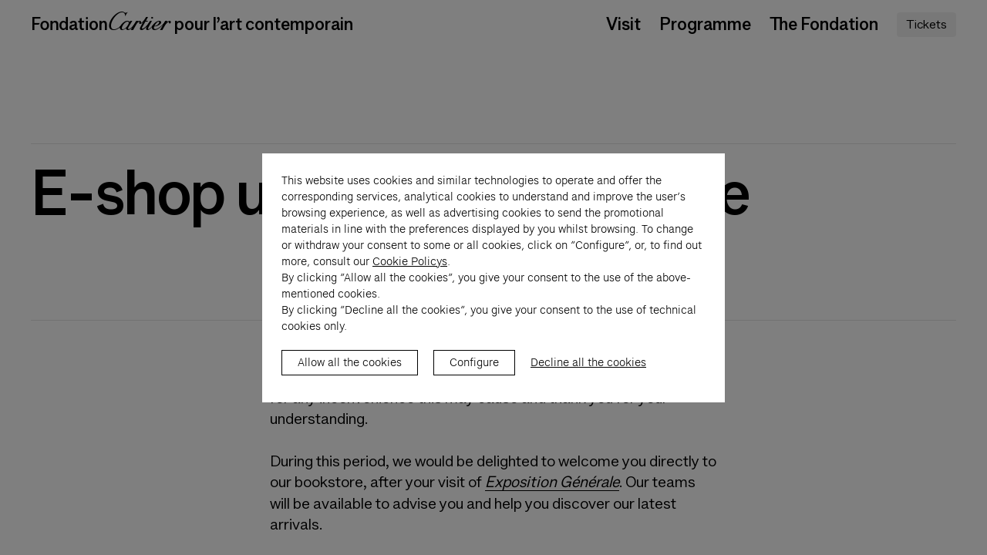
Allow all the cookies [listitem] (350, 378)
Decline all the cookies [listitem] (588, 378)
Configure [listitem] (474, 378)
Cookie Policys (409, 277)
